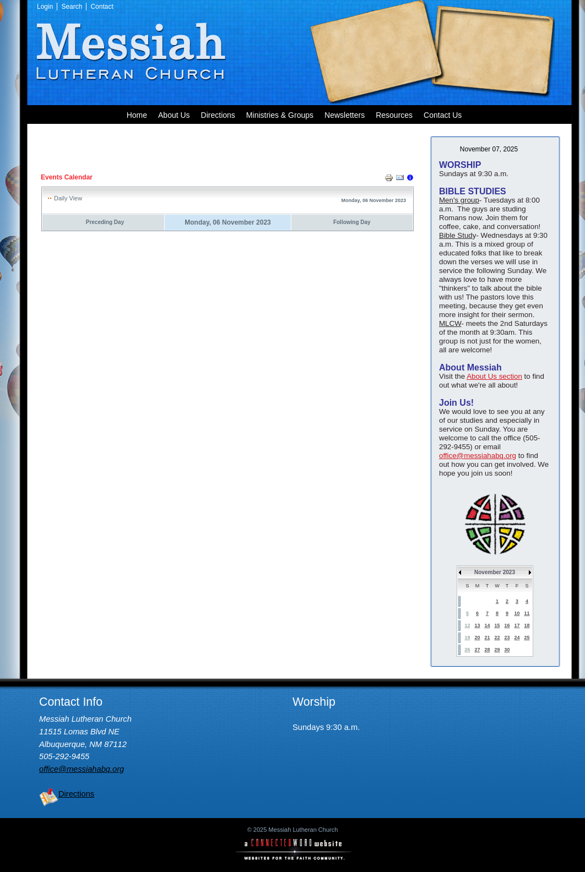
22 (497, 637)
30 (507, 649)
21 (487, 637)
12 (467, 625)
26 (467, 649)
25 (526, 637)
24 (516, 637)
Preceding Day (105, 222)
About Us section (494, 376)
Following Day (352, 222)
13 (477, 625)
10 (516, 613)
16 (507, 625)
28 (487, 649)
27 (477, 649)
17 (516, 625)
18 (526, 625)
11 (526, 613)
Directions (76, 793)
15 (497, 625)
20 (477, 637)
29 (497, 649)
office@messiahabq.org (477, 455)
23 (507, 637)
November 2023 (494, 572)
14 (487, 625)
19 (467, 637)
